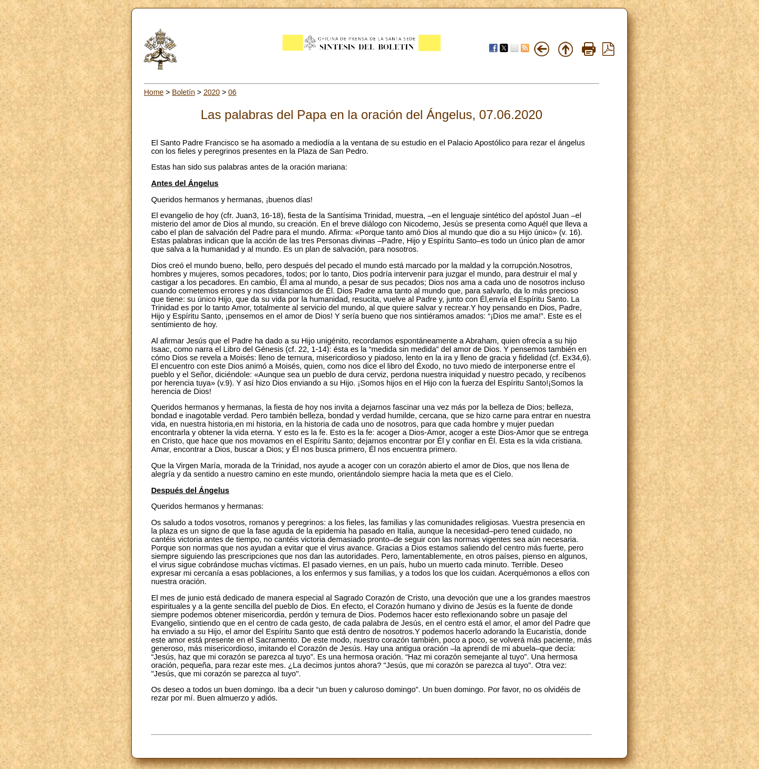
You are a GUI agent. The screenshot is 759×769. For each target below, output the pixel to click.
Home (153, 92)
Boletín (183, 92)
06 (232, 92)
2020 (211, 92)
